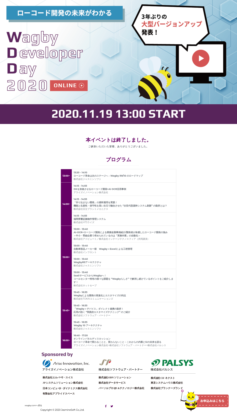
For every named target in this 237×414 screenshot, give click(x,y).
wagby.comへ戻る (33, 405)
